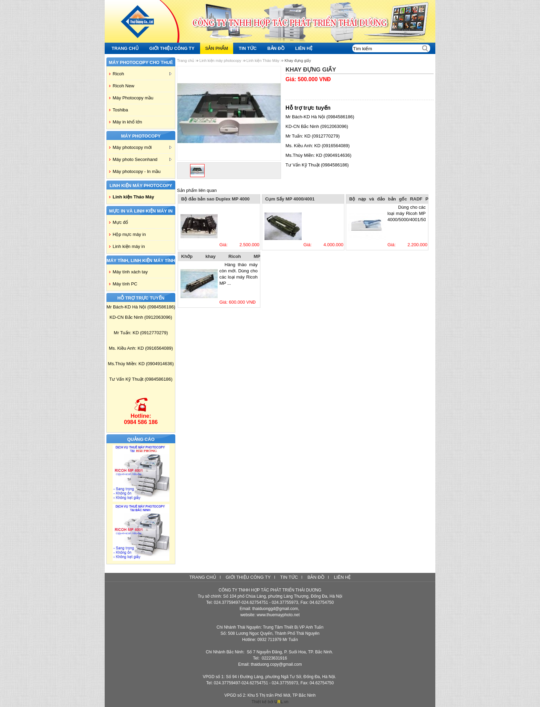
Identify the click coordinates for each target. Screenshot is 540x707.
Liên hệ (342, 577)
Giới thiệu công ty (248, 577)
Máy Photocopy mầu (133, 97)
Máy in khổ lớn (127, 121)
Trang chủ (185, 60)
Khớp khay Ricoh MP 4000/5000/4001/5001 (220, 257)
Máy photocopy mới (142, 147)
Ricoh (142, 73)
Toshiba (120, 109)
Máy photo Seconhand (142, 159)
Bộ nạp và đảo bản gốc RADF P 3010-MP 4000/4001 (388, 199)
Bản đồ (316, 577)
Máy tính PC (125, 283)
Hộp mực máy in (129, 234)
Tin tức (289, 577)
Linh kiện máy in (129, 246)
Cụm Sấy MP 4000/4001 (289, 199)
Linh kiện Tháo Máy (133, 196)
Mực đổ (120, 222)
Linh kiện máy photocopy (220, 60)
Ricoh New (123, 85)
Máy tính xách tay (130, 271)
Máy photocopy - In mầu (136, 171)
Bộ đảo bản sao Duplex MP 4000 (215, 199)
